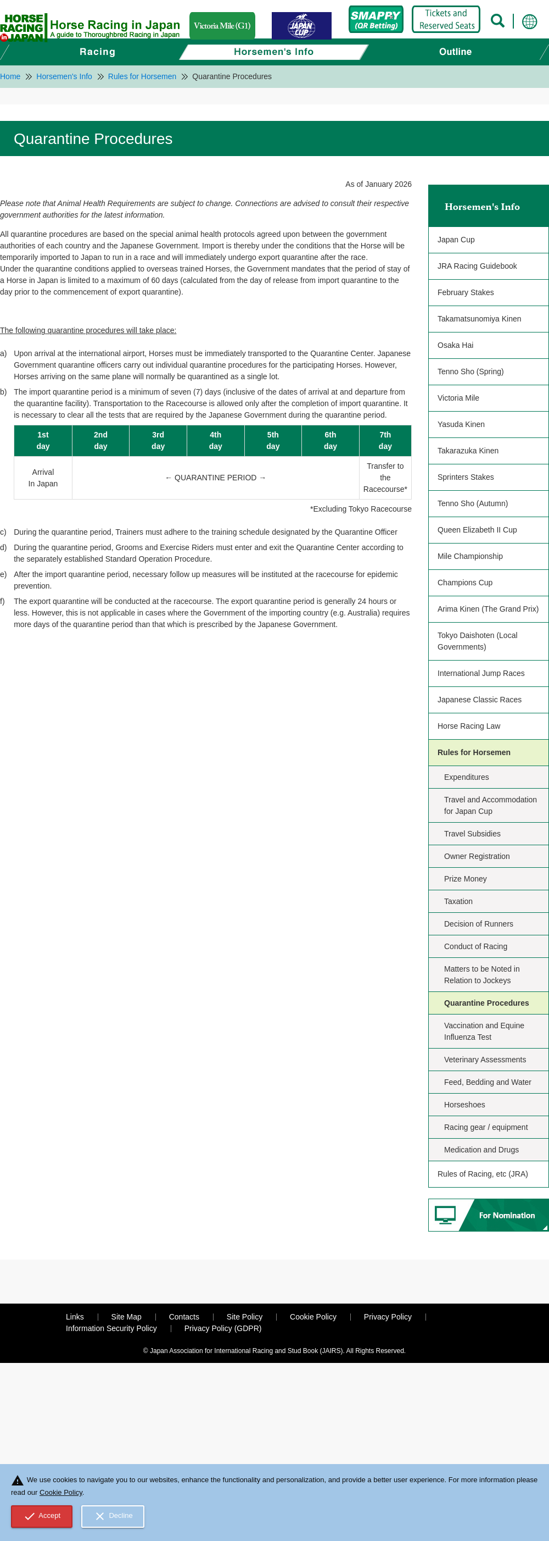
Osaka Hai (455, 345)
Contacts (184, 1316)
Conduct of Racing (475, 946)
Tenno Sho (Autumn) (473, 503)
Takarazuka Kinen (468, 450)
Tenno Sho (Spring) (471, 371)
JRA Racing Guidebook (477, 266)
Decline (113, 1516)
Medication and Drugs (481, 1149)
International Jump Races (481, 673)
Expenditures (466, 777)
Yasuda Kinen (461, 424)
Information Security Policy (111, 1328)
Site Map (126, 1316)
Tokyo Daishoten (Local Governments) (478, 641)
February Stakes (466, 292)
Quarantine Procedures (486, 1003)
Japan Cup (456, 239)
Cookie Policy (313, 1316)
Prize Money (465, 878)
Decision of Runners (478, 923)
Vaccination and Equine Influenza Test (484, 1031)
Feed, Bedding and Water (487, 1082)
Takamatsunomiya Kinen (480, 318)
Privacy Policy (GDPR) (223, 1328)
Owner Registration (477, 856)
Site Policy (244, 1316)
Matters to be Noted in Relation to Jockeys (482, 974)
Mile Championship (470, 556)
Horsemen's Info (482, 206)
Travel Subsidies (472, 833)
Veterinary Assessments (485, 1059)
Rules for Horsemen (474, 752)
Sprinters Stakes (466, 477)
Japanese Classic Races (480, 699)
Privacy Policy (388, 1316)
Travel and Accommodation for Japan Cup (490, 805)
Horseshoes (464, 1104)
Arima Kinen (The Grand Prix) (488, 609)
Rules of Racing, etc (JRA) (483, 1173)
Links (75, 1316)
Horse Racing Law (469, 726)
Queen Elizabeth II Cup (477, 529)
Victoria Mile (458, 397)
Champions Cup (465, 582)
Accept (42, 1516)
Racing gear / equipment (486, 1127)
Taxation (458, 901)
